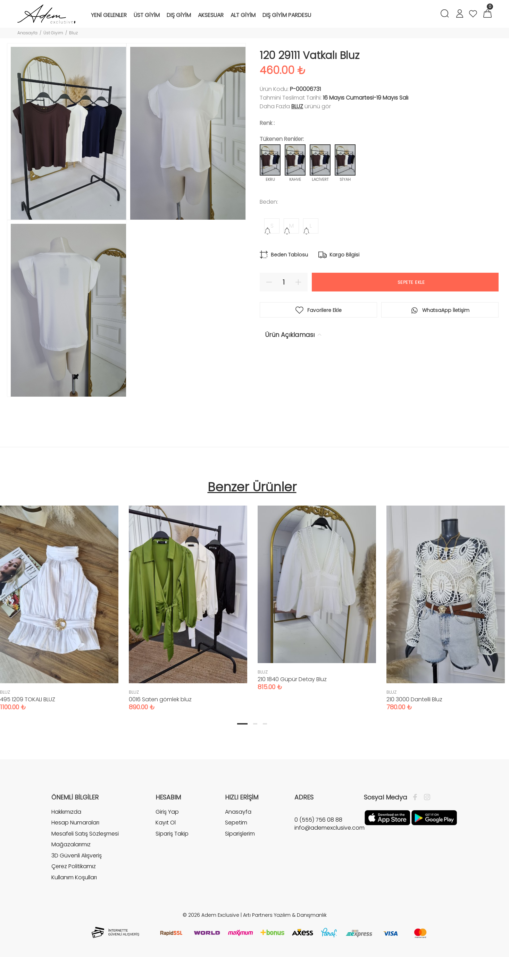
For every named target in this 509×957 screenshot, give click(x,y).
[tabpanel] (188, 601)
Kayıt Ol (166, 823)
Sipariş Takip (172, 834)
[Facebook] (416, 797)
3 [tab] (265, 724)
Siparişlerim (240, 834)
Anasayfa (27, 33)
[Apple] (387, 817)
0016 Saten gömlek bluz (160, 699)
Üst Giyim (53, 33)
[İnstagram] (425, 797)
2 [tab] (255, 724)
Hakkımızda (66, 812)
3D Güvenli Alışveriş (76, 855)
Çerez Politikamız (73, 866)
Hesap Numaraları (75, 823)
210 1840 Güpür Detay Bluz (292, 679)
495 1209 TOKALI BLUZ (27, 699)
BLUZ (297, 106)
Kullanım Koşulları (74, 877)
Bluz (73, 33)
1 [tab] (242, 724)
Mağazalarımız (71, 844)
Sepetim (236, 823)
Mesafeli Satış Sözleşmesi (85, 834)
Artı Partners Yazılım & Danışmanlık (285, 915)
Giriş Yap (167, 812)
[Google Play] (434, 817)
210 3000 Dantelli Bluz (414, 699)
